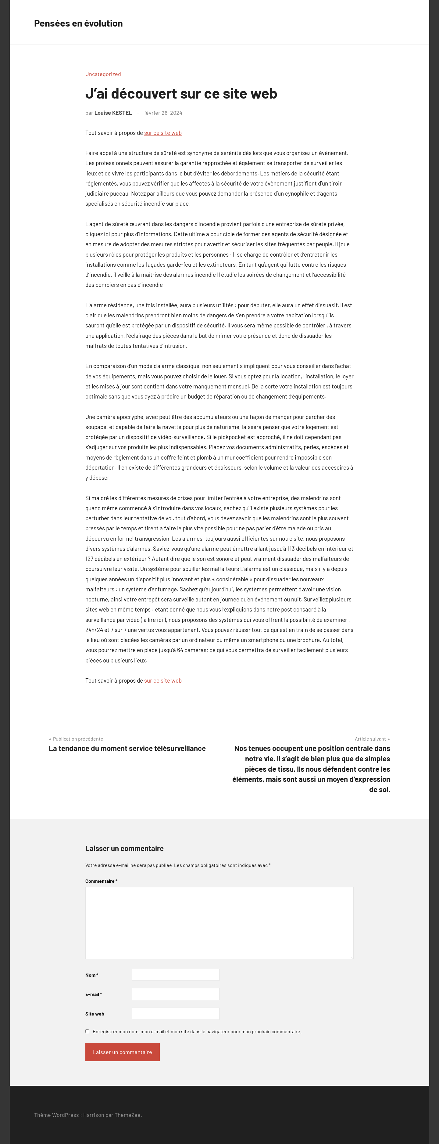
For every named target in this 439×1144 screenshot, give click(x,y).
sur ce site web (163, 132)
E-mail (93, 994)
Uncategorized (103, 73)
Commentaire (101, 881)
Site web (94, 1013)
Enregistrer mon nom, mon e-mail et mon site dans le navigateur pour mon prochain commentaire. (197, 1031)
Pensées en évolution (85, 22)
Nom (91, 975)
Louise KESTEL (113, 112)
